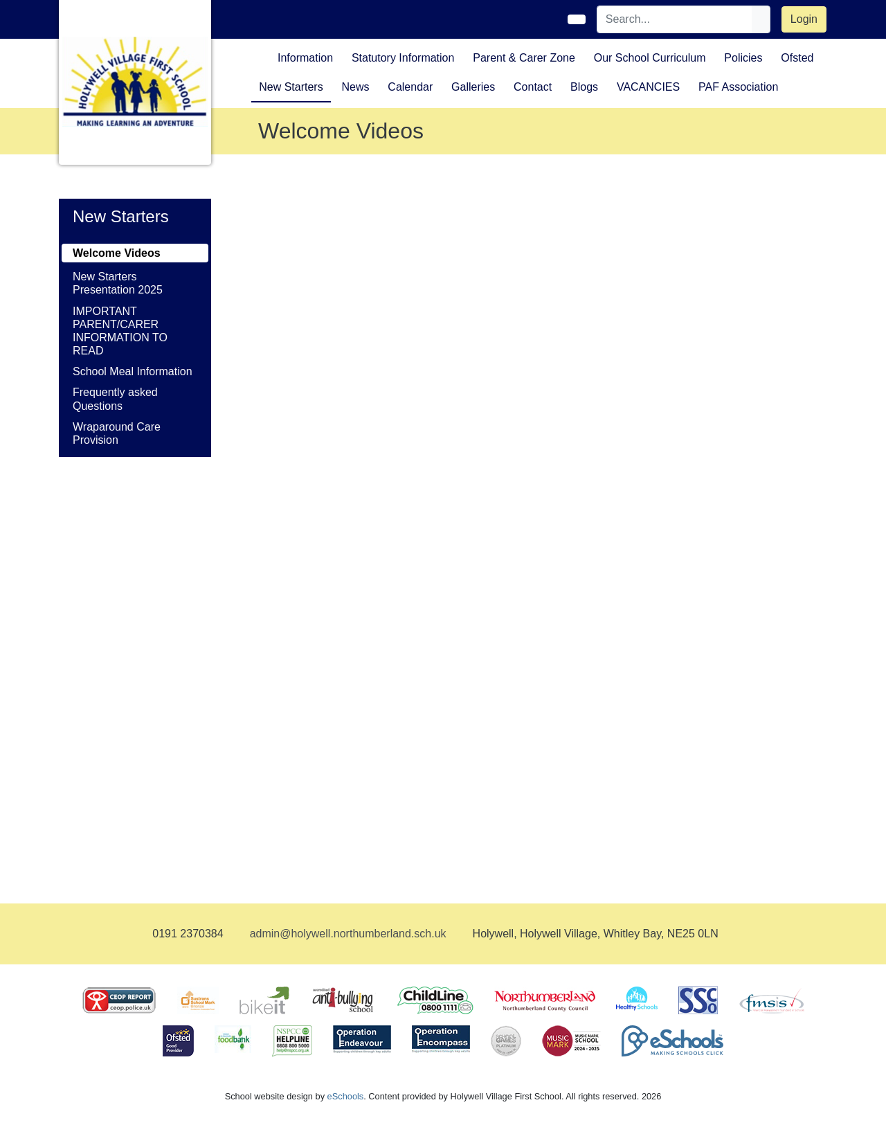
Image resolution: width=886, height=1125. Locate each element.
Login (803, 19)
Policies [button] (743, 58)
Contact (533, 87)
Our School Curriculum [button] (650, 58)
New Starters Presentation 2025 (118, 283)
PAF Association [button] (738, 87)
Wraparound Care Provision (117, 433)
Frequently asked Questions (115, 398)
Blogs (584, 87)
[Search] (674, 19)
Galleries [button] (473, 87)
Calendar (410, 87)
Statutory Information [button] (403, 58)
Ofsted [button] (797, 58)
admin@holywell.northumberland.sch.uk (348, 933)
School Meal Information (132, 371)
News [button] (355, 87)
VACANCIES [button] (648, 87)
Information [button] (305, 58)
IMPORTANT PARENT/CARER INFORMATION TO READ (120, 331)
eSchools (345, 1096)
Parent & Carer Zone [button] (524, 58)
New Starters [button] (291, 87)
